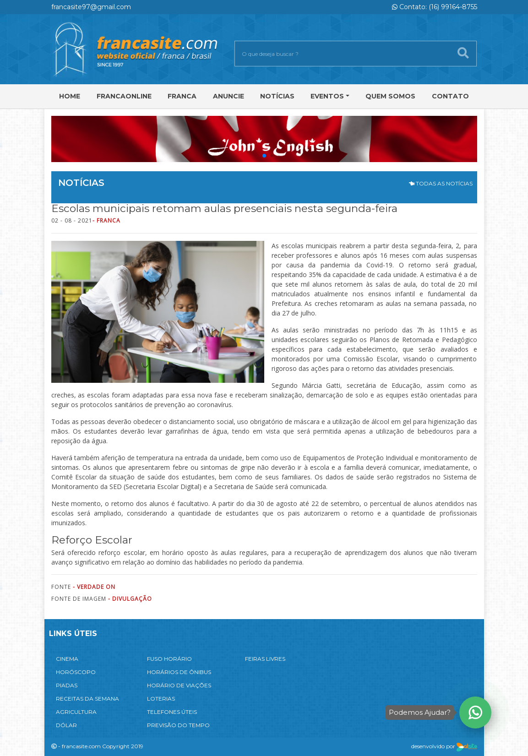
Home (69, 96)
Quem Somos (390, 96)
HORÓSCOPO (76, 672)
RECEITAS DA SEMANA (87, 698)
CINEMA (67, 658)
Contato (450, 96)
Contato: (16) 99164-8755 (434, 7)
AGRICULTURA (76, 711)
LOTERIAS (161, 698)
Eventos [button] (327, 96)
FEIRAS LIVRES (265, 658)
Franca (182, 96)
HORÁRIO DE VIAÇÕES (179, 685)
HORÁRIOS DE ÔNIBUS (179, 672)
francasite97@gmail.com (91, 7)
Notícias (277, 96)
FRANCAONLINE (124, 96)
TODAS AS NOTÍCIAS (441, 183)
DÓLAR (66, 725)
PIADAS (66, 685)
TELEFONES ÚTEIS (172, 711)
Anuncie (228, 96)
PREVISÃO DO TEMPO (178, 725)
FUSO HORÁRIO (169, 658)
